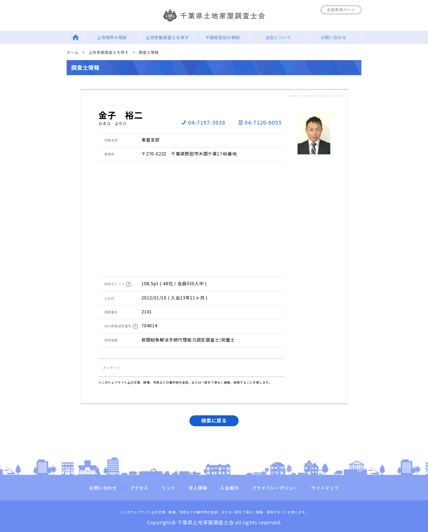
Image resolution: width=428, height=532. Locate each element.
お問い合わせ (334, 37)
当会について (278, 37)
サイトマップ (325, 488)
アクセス (139, 488)
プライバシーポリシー (275, 488)
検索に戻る (214, 420)
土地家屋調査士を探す (167, 37)
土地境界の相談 (112, 37)
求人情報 (198, 488)
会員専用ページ (341, 9)
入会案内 (229, 488)
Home (75, 37)
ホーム (73, 52)
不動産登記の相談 (223, 37)
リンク (168, 488)
